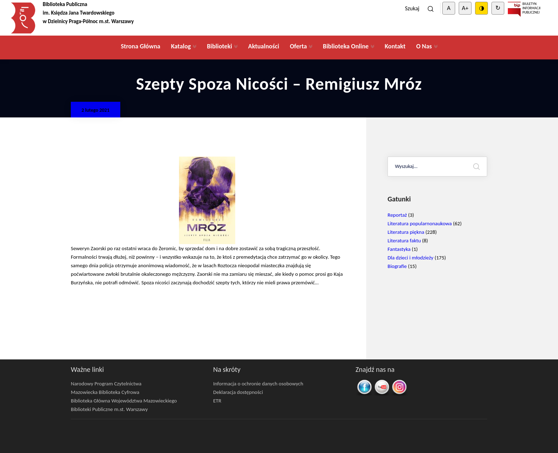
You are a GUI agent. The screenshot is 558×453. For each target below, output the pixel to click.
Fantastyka (399, 249)
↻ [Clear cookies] (497, 8)
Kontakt (395, 46)
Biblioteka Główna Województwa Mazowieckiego (124, 400)
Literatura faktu (404, 240)
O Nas (424, 46)
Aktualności (263, 46)
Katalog (181, 46)
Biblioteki (219, 46)
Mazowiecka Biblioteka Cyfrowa (105, 392)
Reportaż (397, 215)
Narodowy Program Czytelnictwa (106, 383)
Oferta (298, 46)
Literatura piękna (406, 232)
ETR (217, 400)
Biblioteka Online (346, 46)
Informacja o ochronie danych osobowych (258, 383)
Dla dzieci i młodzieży (410, 257)
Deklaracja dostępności (238, 392)
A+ (465, 8)
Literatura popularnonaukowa (420, 223)
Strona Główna (140, 46)
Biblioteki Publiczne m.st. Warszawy (109, 409)
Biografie (397, 266)
